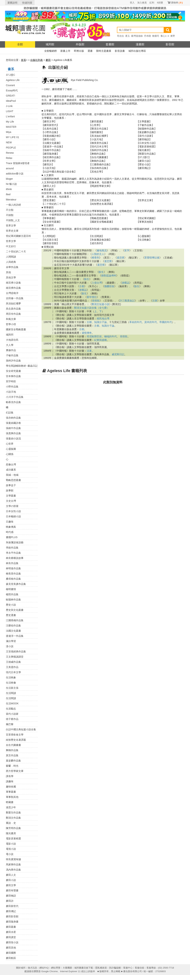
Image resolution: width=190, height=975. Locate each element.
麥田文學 (11, 885)
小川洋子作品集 (14, 397)
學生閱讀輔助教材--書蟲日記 (22, 365)
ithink (9, 189)
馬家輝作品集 (13, 864)
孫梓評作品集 (13, 360)
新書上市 (65, 50)
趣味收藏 (11, 786)
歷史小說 (11, 604)
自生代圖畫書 (13, 745)
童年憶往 (92, 297)
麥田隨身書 (12, 921)
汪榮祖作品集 (13, 625)
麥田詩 (9, 900)
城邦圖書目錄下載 (83, 967)
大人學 (9, 345)
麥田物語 (11, 895)
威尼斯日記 (118, 354)
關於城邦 (20, 967)
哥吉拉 (120, 36)
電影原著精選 (13, 838)
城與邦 (9, 334)
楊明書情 (11, 589)
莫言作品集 (12, 755)
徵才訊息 (32, 967)
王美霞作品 (12, 667)
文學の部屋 (12, 506)
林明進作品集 (13, 568)
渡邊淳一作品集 (14, 635)
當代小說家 (12, 713)
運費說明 (12, 2)
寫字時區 (11, 381)
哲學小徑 (11, 324)
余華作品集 (12, 267)
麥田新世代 (12, 906)
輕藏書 (9, 802)
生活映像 (11, 682)
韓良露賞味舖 (13, 859)
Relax (9, 158)
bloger (9, 178)
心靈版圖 (11, 448)
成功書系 (11, 469)
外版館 (80, 44)
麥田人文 (11, 874)
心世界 (9, 443)
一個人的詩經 (13, 204)
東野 (172, 36)
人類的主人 (98, 254)
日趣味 (9, 521)
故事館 (9, 490)
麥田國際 (11, 952)
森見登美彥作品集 (16, 584)
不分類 (9, 210)
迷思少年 (11, 807)
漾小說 (9, 646)
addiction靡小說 (14, 173)
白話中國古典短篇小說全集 (21, 729)
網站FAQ (44, 967)
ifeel (8, 194)
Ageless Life (13, 80)
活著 (154, 300)
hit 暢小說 (11, 184)
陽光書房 (11, 833)
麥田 (48, 60)
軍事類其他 (12, 797)
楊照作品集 (12, 594)
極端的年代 (110, 336)
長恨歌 (96, 300)
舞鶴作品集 (12, 750)
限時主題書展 (103, 50)
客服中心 (128, 967)
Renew (10, 152)
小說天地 (11, 391)
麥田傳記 (11, 911)
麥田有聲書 (12, 890)
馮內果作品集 (13, 869)
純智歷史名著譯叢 (16, 739)
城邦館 (50, 44)
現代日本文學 (13, 672)
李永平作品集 (13, 552)
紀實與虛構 (100, 340)
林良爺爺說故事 (14, 558)
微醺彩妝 (109, 286)
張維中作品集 (13, 428)
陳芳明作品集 (13, 828)
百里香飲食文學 (14, 734)
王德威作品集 (13, 661)
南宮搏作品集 (13, 287)
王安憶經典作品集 (16, 651)
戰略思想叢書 (13, 480)
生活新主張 (12, 687)
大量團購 (67, 967)
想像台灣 (11, 464)
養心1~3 (164, 36)
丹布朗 (147, 36)
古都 (81, 286)
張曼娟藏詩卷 (13, 422)
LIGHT (9, 111)
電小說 (9, 854)
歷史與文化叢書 (14, 610)
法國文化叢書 (13, 630)
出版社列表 (36, 60)
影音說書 (120, 50)
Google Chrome (49, 971)
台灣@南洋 (12, 293)
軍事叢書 (11, 791)
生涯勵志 (11, 708)
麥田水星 (11, 932)
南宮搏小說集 (13, 282)
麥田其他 (11, 947)
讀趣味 (9, 781)
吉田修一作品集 (14, 298)
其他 (8, 272)
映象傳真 (11, 526)
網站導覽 (55, 967)
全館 (20, 44)
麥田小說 (11, 880)
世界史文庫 (12, 230)
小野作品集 (12, 386)
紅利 (152, 2)
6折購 (160, 2)
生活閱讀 (11, 693)
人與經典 (11, 261)
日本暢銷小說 (13, 516)
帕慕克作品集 (13, 402)
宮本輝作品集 (13, 376)
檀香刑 (95, 257)
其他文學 (11, 277)
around (10, 168)
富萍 (126, 250)
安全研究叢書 (13, 371)
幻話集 (9, 412)
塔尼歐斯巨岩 (94, 336)
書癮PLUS (12, 537)
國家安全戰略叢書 (16, 329)
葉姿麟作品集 (13, 760)
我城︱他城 (12, 474)
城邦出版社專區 (137, 50)
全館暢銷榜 (50, 50)
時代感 (9, 532)
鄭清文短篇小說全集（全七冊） (91, 307)
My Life (10, 121)
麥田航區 (11, 958)
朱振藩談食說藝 (14, 542)
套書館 (110, 44)
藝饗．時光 (12, 765)
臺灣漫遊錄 (137, 36)
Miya (8, 132)
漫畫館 (140, 44)
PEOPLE (11, 147)
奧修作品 (11, 350)
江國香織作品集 (14, 620)
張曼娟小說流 (13, 438)
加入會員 (142, 2)
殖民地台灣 (103, 318)
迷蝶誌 (125, 282)
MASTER (11, 126)
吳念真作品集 (13, 308)
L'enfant (10, 116)
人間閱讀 (11, 256)
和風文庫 (11, 319)
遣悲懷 (120, 257)
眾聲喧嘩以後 (151, 257)
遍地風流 (102, 250)
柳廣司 (155, 36)
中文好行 (11, 246)
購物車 (177, 2)
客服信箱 (139, 967)
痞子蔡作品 (12, 719)
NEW (9, 142)
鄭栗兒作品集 (13, 812)
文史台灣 (11, 500)
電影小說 (11, 843)
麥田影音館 (12, 916)
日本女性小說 (13, 511)
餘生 (101, 271)
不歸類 (9, 215)
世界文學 (11, 225)
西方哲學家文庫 (14, 771)
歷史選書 (11, 615)
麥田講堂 (11, 937)
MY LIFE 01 (12, 137)
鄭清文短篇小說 (100, 304)
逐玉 (127, 36)
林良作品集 (12, 563)
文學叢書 (11, 495)
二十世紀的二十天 (16, 251)
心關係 (9, 454)
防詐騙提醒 (115, 967)
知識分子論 (100, 322)
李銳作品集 (12, 547)
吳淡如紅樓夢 (13, 303)
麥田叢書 (11, 926)
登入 (132, 2)
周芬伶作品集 (13, 313)
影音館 (170, 44)
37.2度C (10, 74)
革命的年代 (135, 322)
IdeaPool (11, 100)
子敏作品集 (12, 355)
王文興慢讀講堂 (14, 656)
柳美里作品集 (13, 573)
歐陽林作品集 (13, 599)
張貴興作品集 (13, 433)
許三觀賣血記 (127, 300)
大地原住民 (12, 339)
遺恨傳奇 (87, 332)
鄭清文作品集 (13, 817)
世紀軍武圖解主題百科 (18, 235)
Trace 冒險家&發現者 (18, 163)
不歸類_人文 (13, 220)
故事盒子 (11, 485)
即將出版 (79, 50)
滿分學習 (11, 641)
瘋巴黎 (9, 724)
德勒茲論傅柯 (108, 275)
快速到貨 (27, 2)
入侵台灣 (97, 282)
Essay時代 (12, 90)
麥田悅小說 (12, 942)
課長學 (9, 776)
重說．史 (11, 822)
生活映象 (11, 677)
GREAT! (10, 95)
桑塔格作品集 (13, 578)
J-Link (9, 106)
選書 (90, 50)
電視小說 (11, 848)
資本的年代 (150, 322)
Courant (10, 85)
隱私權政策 (101, 967)
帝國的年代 (165, 322)
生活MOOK (12, 703)
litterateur (11, 199)
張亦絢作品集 (13, 417)
